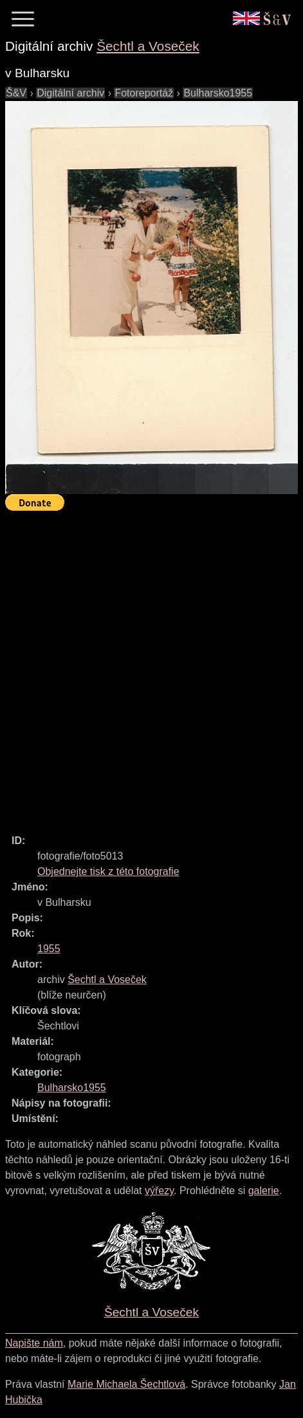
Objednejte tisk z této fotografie (108, 871)
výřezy (159, 1190)
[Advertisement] (151, 666)
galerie (263, 1190)
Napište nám (34, 1343)
